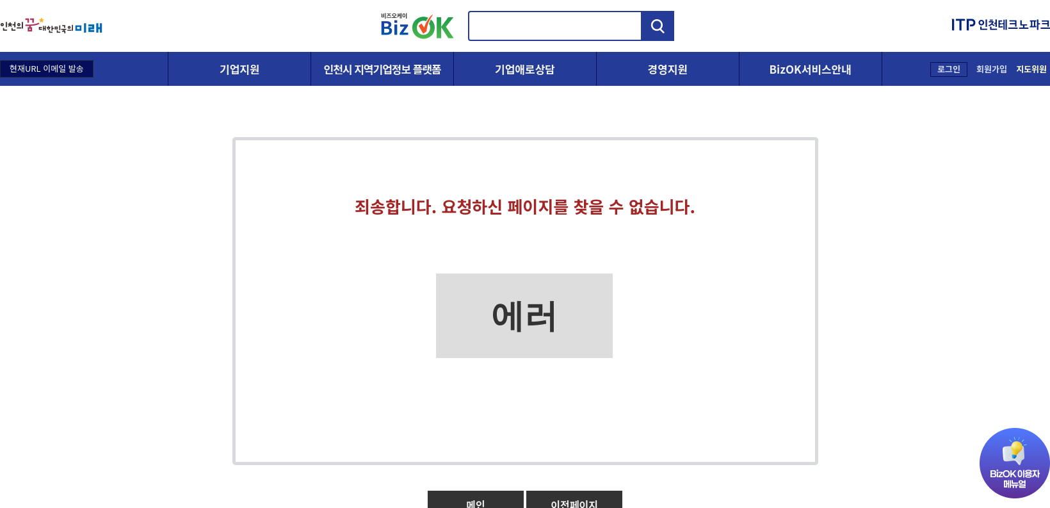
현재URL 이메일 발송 (47, 68)
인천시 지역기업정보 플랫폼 (382, 69)
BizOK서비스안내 (810, 69)
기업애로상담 (525, 69)
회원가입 (991, 69)
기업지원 (240, 69)
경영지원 (668, 69)
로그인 (948, 69)
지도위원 (1031, 69)
